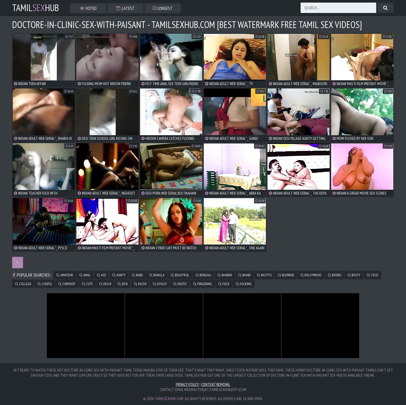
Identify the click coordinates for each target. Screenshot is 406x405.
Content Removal (215, 384)
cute (87, 284)
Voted (88, 8)
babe (137, 275)
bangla (156, 275)
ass (101, 275)
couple (45, 284)
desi (123, 284)
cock (372, 275)
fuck (223, 284)
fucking (244, 284)
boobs (334, 275)
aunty (119, 275)
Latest (125, 8)
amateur (64, 275)
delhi (105, 284)
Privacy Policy (187, 384)
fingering (202, 284)
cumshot (67, 284)
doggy (160, 284)
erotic (180, 284)
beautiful (180, 275)
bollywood (311, 275)
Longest (163, 8)
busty (353, 275)
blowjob (286, 275)
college (23, 284)
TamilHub (35, 8)
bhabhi (225, 275)
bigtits (264, 275)
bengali (203, 275)
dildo (140, 284)
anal (85, 275)
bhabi (244, 275)
